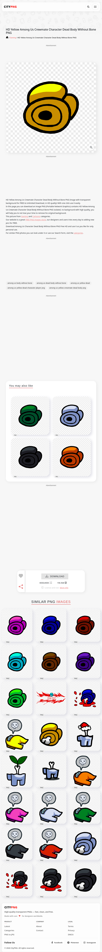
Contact (39, 930)
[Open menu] (95, 7)
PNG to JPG (9, 934)
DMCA (71, 934)
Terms (71, 926)
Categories (9, 930)
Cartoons (36, 216)
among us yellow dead (80, 283)
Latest (7, 926)
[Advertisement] (51, 53)
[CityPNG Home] (10, 7)
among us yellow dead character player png (26, 288)
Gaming (24, 216)
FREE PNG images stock (35, 219)
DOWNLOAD (54, 576)
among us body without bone (20, 283)
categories (78, 233)
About (39, 926)
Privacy (71, 930)
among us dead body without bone (51, 283)
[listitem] (57, 942)
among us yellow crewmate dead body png (67, 288)
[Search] (88, 7)
